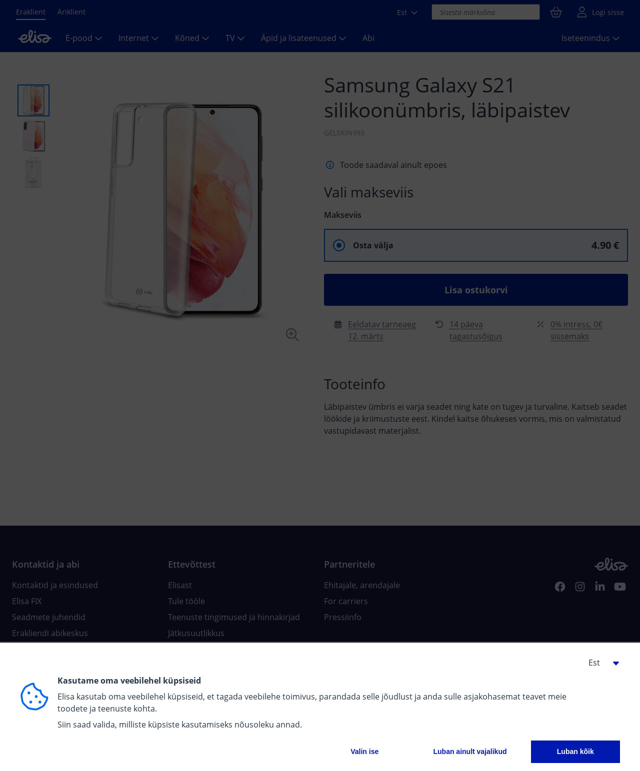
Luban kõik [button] (575, 752)
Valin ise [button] (364, 752)
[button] (600, 663)
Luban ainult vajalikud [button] (469, 752)
